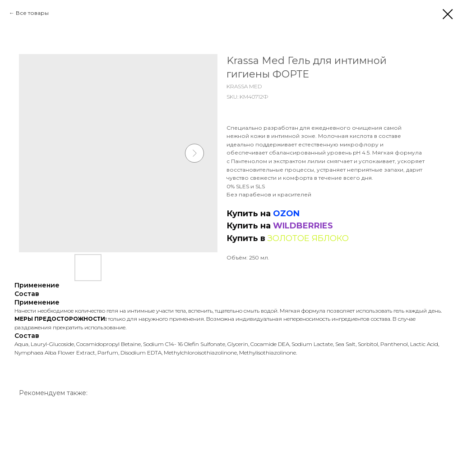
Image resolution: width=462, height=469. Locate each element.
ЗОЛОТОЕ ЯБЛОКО (308, 238)
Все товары (32, 12)
